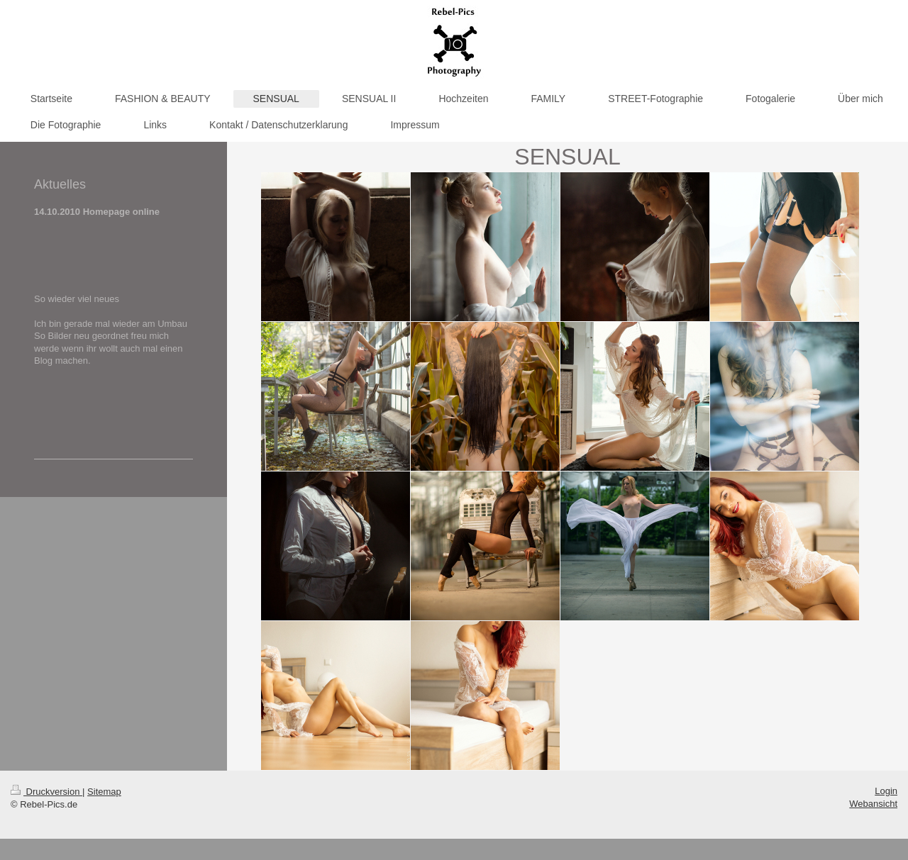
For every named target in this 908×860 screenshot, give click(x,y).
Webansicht (873, 803)
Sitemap (104, 791)
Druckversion (46, 791)
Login (886, 791)
